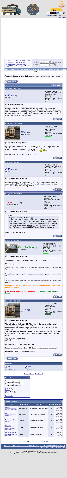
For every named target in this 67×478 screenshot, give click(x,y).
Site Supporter (62, 16)
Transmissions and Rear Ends (17, 64)
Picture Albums (36, 69)
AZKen (24, 132)
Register (27, 69)
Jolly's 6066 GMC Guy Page (14, 69)
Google (29, 369)
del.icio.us (30, 366)
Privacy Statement (55, 447)
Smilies (7, 390)
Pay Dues (49, 15)
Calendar (63, 69)
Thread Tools (56, 85)
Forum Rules (9, 396)
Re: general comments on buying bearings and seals (10, 427)
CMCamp (10, 95)
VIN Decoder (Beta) (53, 69)
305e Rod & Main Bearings (10, 414)
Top (64, 447)
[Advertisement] (33, 39)
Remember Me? (56, 62)
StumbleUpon (12, 369)
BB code (7, 388)
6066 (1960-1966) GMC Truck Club (18, 60)
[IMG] (7, 391)
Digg (9, 366)
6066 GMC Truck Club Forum (16, 62)
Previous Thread (29, 374)
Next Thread (39, 374)
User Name (36, 62)
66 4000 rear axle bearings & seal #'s (11, 408)
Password (35, 64)
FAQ (44, 69)
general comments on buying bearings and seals (11, 434)
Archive (46, 447)
